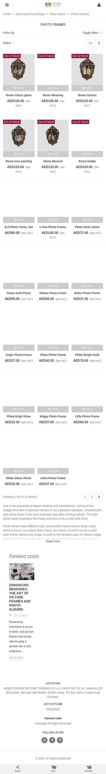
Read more (16, 657)
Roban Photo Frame (52, 293)
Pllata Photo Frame (53, 354)
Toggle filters (92, 32)
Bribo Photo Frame (87, 293)
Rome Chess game (18, 95)
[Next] (99, 43)
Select (9, 43)
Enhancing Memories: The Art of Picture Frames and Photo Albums (20, 597)
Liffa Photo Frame (87, 416)
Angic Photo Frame (19, 354)
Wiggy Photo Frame (53, 416)
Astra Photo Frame (53, 478)
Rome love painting (19, 161)
